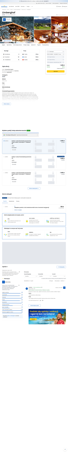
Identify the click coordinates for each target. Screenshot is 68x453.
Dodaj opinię (61, 267)
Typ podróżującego (27, 274)
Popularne (5, 201)
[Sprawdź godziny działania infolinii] (43, 3)
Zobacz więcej (6, 103)
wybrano (6, 140)
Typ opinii (53, 274)
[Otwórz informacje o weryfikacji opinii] (19, 271)
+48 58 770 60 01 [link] (40, 3)
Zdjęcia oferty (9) (7, 40)
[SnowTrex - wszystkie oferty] (17, 70)
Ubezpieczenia (11, 201)
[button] (56, 51)
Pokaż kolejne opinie (34, 305)
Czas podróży (40, 274)
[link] (4, 6)
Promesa (17, 201)
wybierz (6, 156)
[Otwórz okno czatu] (65, 449)
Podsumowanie (61, 68)
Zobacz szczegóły (18, 209)
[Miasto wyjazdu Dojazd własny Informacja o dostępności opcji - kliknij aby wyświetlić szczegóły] (56, 60)
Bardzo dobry (8, 282)
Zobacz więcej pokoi (34, 188)
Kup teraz (56, 71)
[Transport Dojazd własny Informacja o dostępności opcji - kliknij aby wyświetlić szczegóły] (56, 57)
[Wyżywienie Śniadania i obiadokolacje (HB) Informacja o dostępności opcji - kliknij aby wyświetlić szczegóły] (56, 62)
